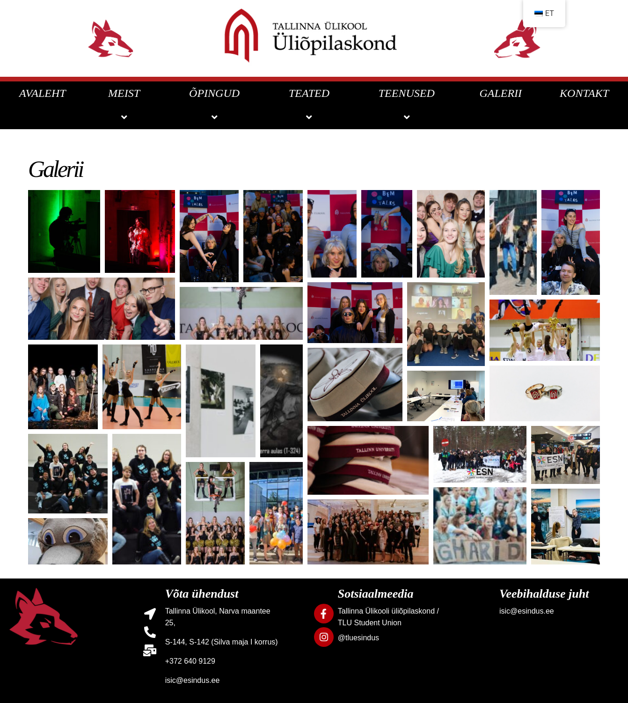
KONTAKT (584, 93)
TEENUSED (408, 105)
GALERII (500, 93)
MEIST (125, 105)
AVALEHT (42, 93)
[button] (64, 231)
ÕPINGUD (215, 105)
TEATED (310, 105)
